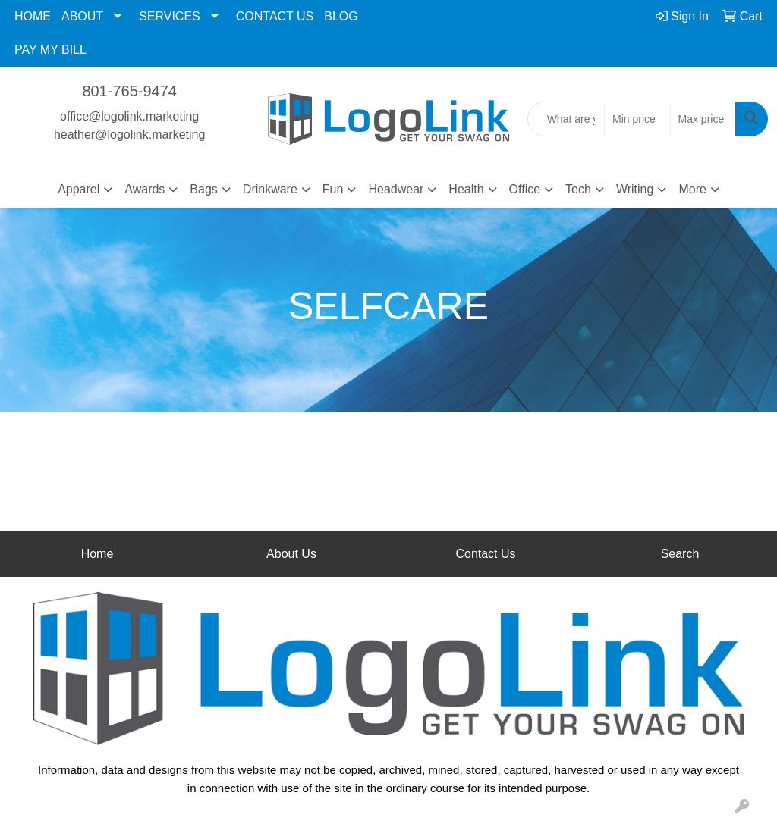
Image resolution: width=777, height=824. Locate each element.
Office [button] (525, 189)
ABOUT (82, 16)
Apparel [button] (78, 189)
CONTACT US (275, 16)
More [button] (692, 189)
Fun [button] (333, 189)
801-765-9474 (129, 91)
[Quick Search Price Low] (637, 119)
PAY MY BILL (50, 49)
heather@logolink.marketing (129, 134)
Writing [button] (635, 189)
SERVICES (169, 16)
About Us (291, 553)
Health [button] (465, 189)
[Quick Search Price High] (703, 119)
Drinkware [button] (270, 189)
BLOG (340, 16)
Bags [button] (203, 189)
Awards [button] (144, 189)
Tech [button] (578, 189)
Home (97, 553)
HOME (32, 16)
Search (680, 553)
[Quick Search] (566, 119)
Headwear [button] (395, 189)
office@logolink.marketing (129, 116)
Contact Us (485, 553)
